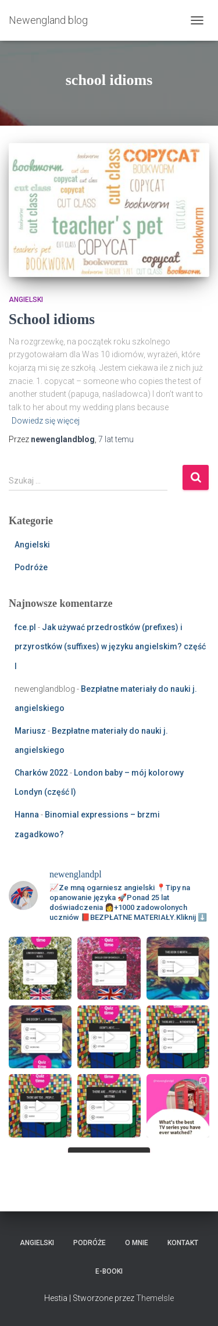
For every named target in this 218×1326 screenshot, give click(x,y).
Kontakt (182, 1243)
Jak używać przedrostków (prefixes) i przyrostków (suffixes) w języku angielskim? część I (110, 647)
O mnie (136, 1243)
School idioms (52, 319)
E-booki (109, 1271)
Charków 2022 (41, 772)
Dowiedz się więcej (46, 420)
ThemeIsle (155, 1298)
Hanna (27, 814)
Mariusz (30, 730)
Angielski (26, 300)
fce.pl (25, 627)
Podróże (31, 567)
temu (116, 439)
